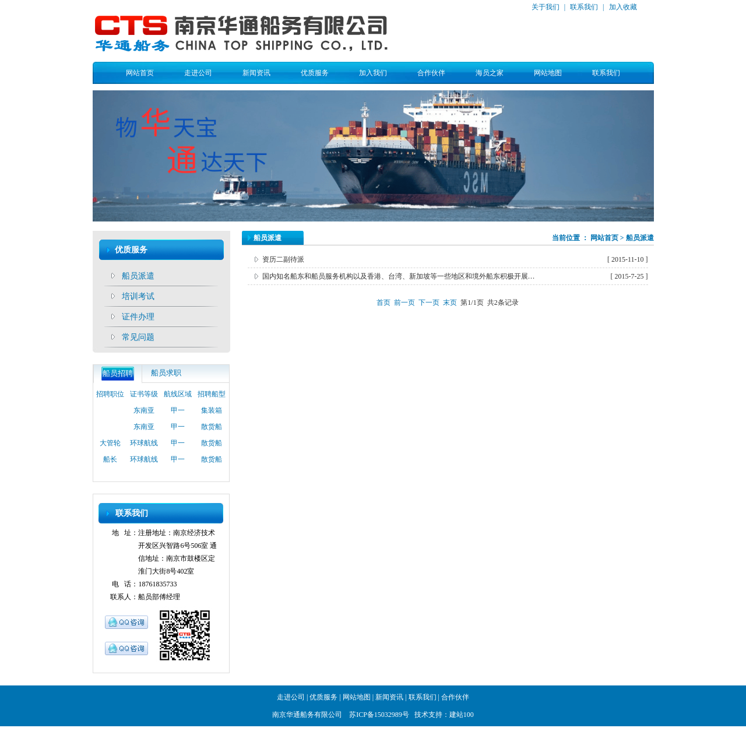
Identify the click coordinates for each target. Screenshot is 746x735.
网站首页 (140, 73)
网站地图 (548, 73)
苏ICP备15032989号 (379, 715)
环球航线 (144, 446)
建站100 (461, 715)
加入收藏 (622, 7)
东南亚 (143, 413)
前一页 (404, 302)
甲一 (178, 413)
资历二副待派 (283, 259)
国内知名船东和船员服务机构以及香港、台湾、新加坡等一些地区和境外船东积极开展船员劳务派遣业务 (400, 276)
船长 (110, 462)
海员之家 (490, 73)
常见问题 (138, 337)
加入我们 (373, 73)
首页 (383, 302)
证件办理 (138, 316)
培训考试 (138, 296)
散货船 (211, 429)
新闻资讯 (256, 73)
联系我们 (583, 7)
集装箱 (211, 413)
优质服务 (315, 73)
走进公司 (198, 73)
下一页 (428, 302)
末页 (450, 302)
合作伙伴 (431, 73)
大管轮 (110, 446)
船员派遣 (138, 276)
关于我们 (546, 7)
